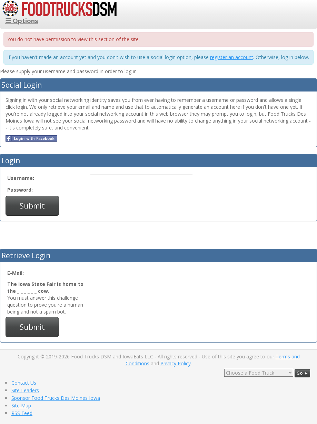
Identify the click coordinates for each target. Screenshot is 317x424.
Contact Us (23, 382)
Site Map (21, 405)
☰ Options (21, 20)
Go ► (302, 373)
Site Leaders (25, 390)
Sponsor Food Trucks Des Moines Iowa (55, 398)
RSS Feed (21, 413)
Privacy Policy (175, 363)
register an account (231, 57)
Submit (32, 206)
